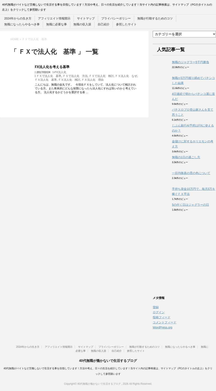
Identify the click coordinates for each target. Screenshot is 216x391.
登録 (156, 307)
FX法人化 (60, 72)
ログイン (159, 312)
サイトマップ (86, 18)
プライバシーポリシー (116, 18)
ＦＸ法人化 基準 (46, 79)
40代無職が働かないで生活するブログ (108, 360)
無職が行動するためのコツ (155, 18)
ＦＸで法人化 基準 (48, 76)
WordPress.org (162, 327)
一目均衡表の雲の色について (191, 173)
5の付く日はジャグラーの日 (190, 204)
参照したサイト (126, 24)
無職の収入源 (82, 24)
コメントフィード (164, 322)
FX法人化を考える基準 (52, 67)
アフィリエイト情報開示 (54, 18)
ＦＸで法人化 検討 (101, 76)
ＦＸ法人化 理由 (93, 79)
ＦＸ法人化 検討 (69, 79)
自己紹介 (103, 24)
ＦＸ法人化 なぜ (126, 76)
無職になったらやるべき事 (22, 24)
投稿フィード (161, 317)
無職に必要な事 (56, 24)
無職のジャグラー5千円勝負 (190, 62)
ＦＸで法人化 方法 (75, 76)
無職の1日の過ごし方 (186, 157)
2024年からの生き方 (17, 18)
